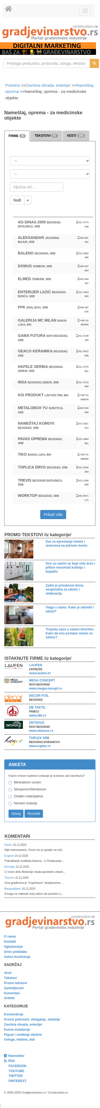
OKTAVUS (36, 723)
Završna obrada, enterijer (48, 85)
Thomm (9, 877)
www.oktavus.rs (41, 731)
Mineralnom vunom (27, 782)
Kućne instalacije (17, 1029)
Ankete (9, 998)
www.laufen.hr (40, 673)
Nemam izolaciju (25, 803)
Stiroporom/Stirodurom (30, 789)
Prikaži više (53, 514)
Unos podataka (15, 952)
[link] (50, 32)
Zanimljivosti (13, 988)
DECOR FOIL (39, 696)
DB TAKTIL (37, 707)
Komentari (17, 836)
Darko (8, 844)
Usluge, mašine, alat (19, 1039)
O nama (10, 936)
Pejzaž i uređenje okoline (23, 1035)
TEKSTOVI (46, 136)
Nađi (17, 200)
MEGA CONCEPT (42, 680)
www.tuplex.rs (40, 746)
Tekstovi (10, 978)
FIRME (17, 136)
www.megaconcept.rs (45, 688)
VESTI (76, 136)
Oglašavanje (13, 947)
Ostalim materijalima (28, 796)
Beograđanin (13, 888)
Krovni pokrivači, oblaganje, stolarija (32, 1019)
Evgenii (9, 855)
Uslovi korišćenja (17, 957)
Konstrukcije (13, 1014)
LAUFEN (35, 665)
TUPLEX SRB (39, 738)
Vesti (7, 973)
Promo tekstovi (15, 983)
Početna (13, 85)
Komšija (10, 866)
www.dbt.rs (37, 715)
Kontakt (10, 941)
